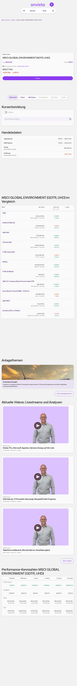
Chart (22, 97)
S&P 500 (6, 232)
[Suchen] (70, 119)
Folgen (37, 78)
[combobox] (37, 119)
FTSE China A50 (9, 252)
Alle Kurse (32, 97)
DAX (4, 213)
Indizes (13, 20)
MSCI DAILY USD (23, 66)
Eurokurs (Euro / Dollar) (11, 310)
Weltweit (9, 62)
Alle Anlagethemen (64, 393)
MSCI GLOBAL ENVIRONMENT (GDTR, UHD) (29, 20)
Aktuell (32, 11)
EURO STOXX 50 (9, 223)
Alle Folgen (67, 561)
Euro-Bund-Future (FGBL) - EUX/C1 (16, 291)
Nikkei (5, 262)
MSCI (71, 62)
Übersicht (13, 97)
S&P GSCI (6, 301)
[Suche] (53, 11)
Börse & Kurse (6, 20)
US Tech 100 (7, 242)
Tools (44, 11)
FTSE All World (8, 271)
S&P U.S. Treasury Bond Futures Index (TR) (18, 281)
